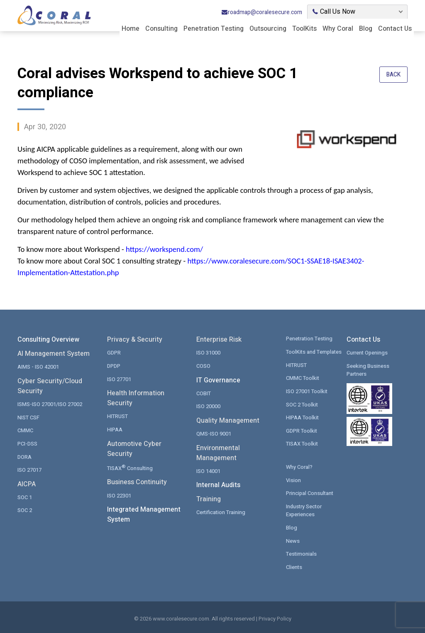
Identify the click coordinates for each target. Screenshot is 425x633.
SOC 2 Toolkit (302, 404)
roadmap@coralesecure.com (261, 11)
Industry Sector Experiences (304, 510)
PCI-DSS (27, 443)
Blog (365, 28)
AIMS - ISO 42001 (38, 367)
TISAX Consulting (130, 467)
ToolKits (304, 28)
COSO (203, 366)
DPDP (113, 366)
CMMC (25, 430)
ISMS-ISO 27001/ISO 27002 (49, 404)
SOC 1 (24, 497)
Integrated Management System (144, 514)
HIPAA (114, 429)
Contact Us (395, 28)
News (293, 540)
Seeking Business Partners (368, 370)
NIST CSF (28, 417)
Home (130, 28)
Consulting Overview (48, 340)
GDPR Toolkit (302, 430)
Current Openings (367, 353)
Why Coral (337, 28)
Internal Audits (218, 485)
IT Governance (218, 380)
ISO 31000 (208, 353)
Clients (294, 566)
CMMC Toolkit (303, 378)
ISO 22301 (119, 495)
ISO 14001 (208, 471)
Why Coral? (299, 466)
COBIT (203, 393)
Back (393, 75)
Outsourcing (267, 28)
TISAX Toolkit (302, 443)
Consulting (161, 28)
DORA (24, 457)
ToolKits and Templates (314, 352)
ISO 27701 (119, 379)
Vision (293, 479)
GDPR (114, 353)
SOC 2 (24, 510)
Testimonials (301, 553)
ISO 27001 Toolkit (307, 391)
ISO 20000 (208, 406)
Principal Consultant (310, 493)
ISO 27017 (29, 469)
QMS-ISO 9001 (213, 433)
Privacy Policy (275, 618)
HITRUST (117, 416)
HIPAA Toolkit (302, 417)
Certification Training (221, 512)
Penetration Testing (213, 28)
